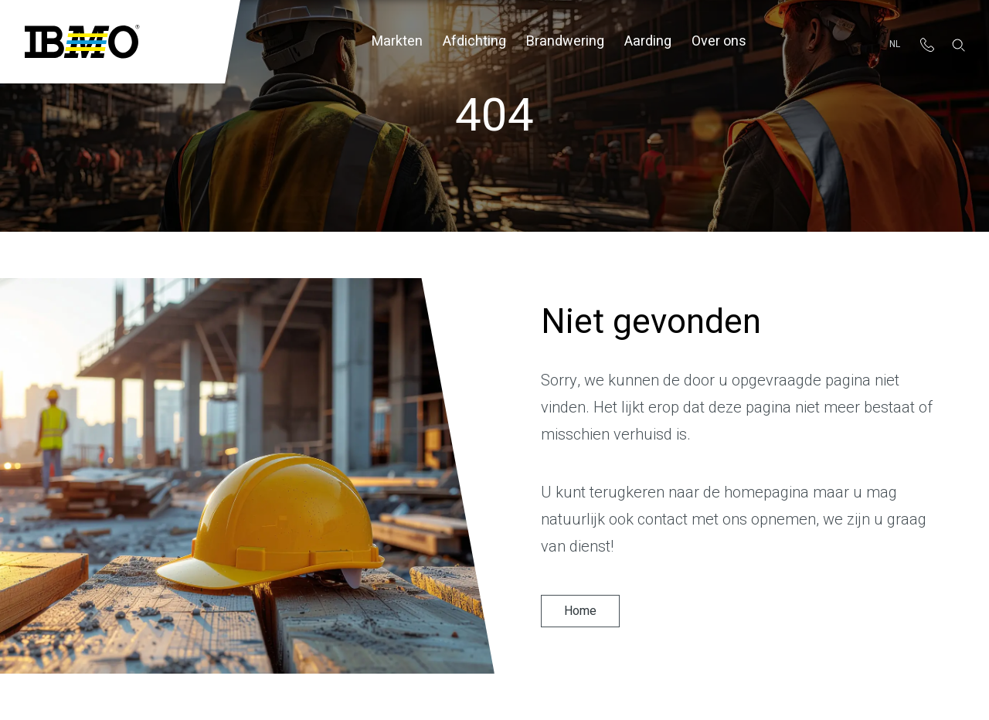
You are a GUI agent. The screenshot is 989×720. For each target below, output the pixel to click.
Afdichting (474, 41)
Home (580, 611)
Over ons (719, 41)
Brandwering (565, 41)
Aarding (647, 41)
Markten (397, 41)
